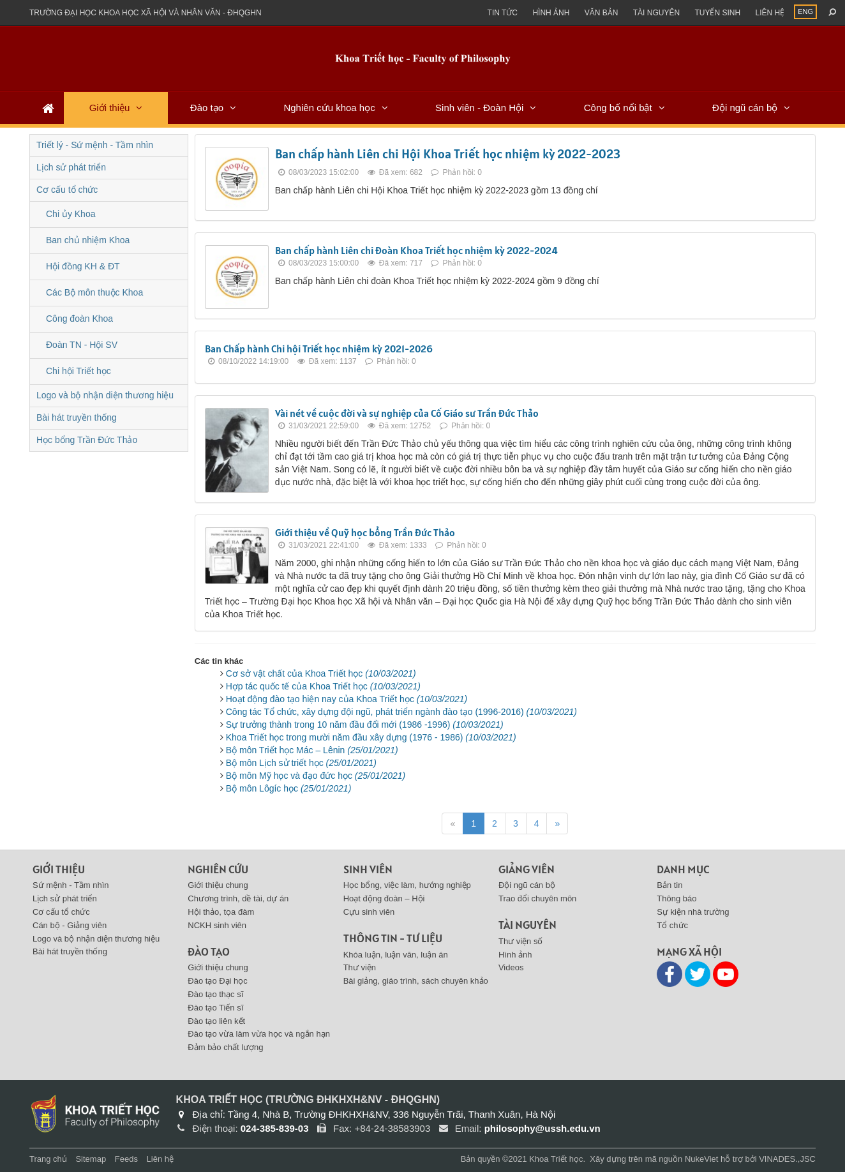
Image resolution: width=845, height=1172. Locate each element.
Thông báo (676, 898)
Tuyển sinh (717, 12)
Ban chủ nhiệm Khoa (88, 240)
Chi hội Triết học (78, 371)
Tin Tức (503, 12)
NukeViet (702, 1159)
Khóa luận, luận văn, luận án (395, 954)
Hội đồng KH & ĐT (83, 266)
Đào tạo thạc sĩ (215, 994)
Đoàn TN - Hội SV (81, 345)
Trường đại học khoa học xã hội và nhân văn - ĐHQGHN (145, 12)
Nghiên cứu (218, 869)
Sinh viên (368, 869)
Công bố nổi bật (618, 107)
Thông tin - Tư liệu (392, 938)
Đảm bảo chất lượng (225, 1047)
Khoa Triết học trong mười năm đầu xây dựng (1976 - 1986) (371, 737)
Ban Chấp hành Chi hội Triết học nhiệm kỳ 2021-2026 (319, 348)
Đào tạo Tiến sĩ (215, 1007)
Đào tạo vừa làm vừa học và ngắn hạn (259, 1034)
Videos (511, 967)
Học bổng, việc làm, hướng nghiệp (407, 885)
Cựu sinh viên (369, 912)
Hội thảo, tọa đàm (221, 912)
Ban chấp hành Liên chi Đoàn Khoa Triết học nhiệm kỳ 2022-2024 (416, 250)
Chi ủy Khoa (70, 214)
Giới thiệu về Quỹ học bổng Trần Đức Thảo (365, 532)
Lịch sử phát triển (71, 167)
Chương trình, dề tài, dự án (238, 898)
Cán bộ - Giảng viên (70, 925)
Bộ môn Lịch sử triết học (301, 763)
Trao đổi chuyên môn (537, 898)
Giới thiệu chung (218, 885)
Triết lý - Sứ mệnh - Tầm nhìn (94, 145)
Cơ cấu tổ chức (67, 189)
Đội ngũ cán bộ (744, 107)
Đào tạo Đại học (218, 981)
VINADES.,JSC (787, 1159)
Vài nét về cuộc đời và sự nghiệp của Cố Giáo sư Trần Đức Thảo (407, 413)
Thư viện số (520, 941)
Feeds (126, 1159)
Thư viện (359, 967)
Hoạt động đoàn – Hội (384, 898)
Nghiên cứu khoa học (329, 107)
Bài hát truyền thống (76, 417)
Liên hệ (769, 12)
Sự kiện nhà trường (693, 912)
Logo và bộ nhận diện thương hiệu (105, 395)
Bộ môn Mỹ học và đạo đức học (315, 775)
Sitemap (90, 1159)
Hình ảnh (550, 12)
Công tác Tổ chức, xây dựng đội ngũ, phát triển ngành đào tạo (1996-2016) (401, 712)
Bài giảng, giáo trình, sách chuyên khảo (415, 981)
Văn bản (601, 12)
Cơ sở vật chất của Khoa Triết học (321, 673)
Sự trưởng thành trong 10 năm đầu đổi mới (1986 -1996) (365, 724)
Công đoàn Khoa (79, 318)
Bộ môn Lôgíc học (289, 788)
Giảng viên (526, 869)
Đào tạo (206, 107)
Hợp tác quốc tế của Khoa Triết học (323, 686)
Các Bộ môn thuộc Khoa (94, 292)
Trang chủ (48, 1159)
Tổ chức (672, 925)
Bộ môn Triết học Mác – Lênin (312, 750)
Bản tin (669, 885)
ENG (805, 11)
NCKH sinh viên (217, 925)
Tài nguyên (656, 12)
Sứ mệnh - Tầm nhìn (71, 885)
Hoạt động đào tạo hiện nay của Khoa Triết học (346, 699)
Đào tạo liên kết (216, 1021)
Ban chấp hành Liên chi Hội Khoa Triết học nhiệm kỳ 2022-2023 (447, 154)
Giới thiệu (109, 107)
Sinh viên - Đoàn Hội (479, 107)
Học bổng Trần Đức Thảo (86, 440)
